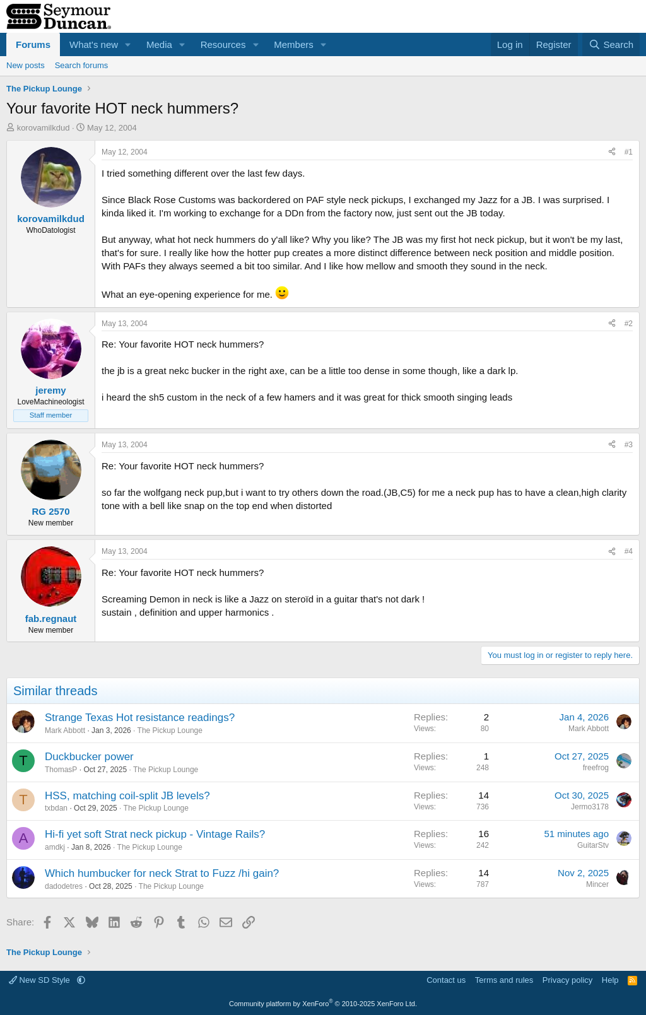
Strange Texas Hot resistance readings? (140, 718)
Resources (223, 44)
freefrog (596, 767)
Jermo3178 (590, 806)
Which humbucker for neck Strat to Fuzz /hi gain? (162, 873)
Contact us (446, 980)
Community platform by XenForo (323, 1003)
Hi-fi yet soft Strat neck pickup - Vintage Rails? (155, 834)
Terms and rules (504, 980)
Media (159, 44)
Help (610, 980)
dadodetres (64, 886)
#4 (629, 551)
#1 (629, 152)
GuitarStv (593, 845)
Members (294, 44)
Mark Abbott (65, 730)
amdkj (55, 847)
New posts (25, 65)
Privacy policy (567, 980)
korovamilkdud (43, 127)
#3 (629, 444)
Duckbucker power (89, 757)
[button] (128, 44)
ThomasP (61, 769)
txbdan (56, 808)
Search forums (82, 65)
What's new (93, 44)
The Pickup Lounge (170, 730)
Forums (33, 44)
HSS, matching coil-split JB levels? (127, 796)
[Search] (611, 44)
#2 (629, 323)
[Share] (612, 152)
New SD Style (40, 980)
